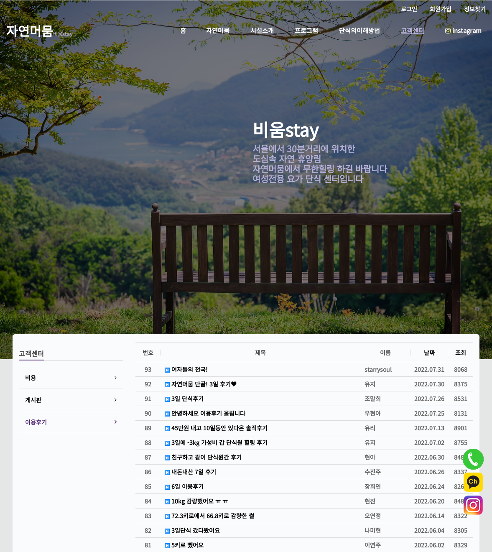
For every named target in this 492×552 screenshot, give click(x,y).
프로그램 (306, 30)
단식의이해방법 (359, 30)
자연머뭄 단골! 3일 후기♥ (201, 384)
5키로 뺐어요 (184, 545)
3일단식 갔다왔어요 (192, 530)
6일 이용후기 (184, 486)
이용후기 (36, 422)
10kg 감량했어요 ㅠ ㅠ (196, 501)
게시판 (33, 400)
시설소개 (262, 30)
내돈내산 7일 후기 (190, 472)
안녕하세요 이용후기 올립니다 (205, 413)
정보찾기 (475, 9)
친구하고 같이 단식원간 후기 (203, 457)
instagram (463, 30)
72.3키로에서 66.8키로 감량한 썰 (209, 515)
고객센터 (412, 30)
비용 (30, 377)
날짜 (429, 352)
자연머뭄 (217, 30)
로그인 (409, 9)
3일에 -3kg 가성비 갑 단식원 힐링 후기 (216, 442)
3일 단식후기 (184, 398)
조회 (460, 352)
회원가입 (440, 9)
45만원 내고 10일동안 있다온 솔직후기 (216, 428)
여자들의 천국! (186, 369)
